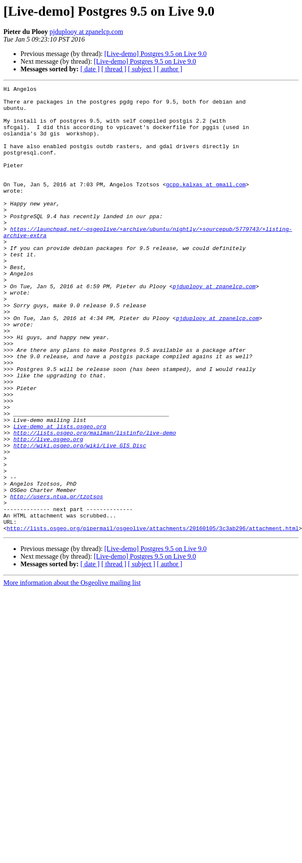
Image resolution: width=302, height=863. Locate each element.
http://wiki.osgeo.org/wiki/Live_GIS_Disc (79, 518)
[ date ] (90, 69)
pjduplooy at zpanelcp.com (86, 31)
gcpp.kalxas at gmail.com (205, 204)
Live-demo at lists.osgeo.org (59, 495)
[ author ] (169, 69)
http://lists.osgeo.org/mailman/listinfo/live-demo (94, 502)
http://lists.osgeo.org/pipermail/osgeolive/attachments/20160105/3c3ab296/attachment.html (153, 617)
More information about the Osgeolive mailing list (72, 671)
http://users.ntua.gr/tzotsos (56, 579)
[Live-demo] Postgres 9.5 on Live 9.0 (155, 53)
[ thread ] (113, 69)
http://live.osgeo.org (48, 510)
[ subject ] (141, 69)
